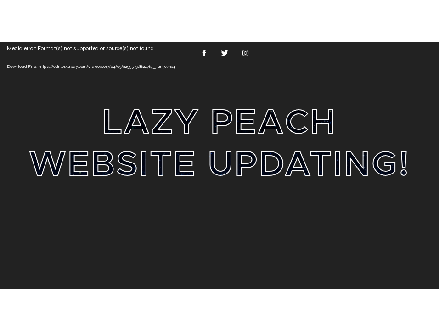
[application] (219, 165)
